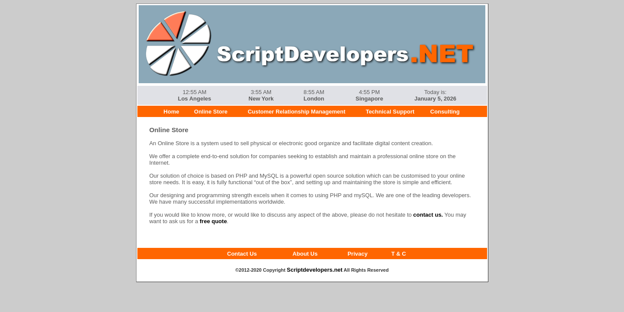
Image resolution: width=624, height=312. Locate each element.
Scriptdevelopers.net (315, 269)
